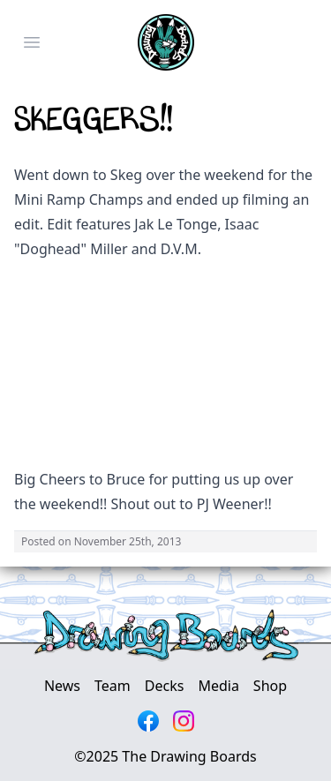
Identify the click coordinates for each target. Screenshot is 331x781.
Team (112, 685)
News (62, 685)
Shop (270, 685)
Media (218, 685)
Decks (164, 685)
